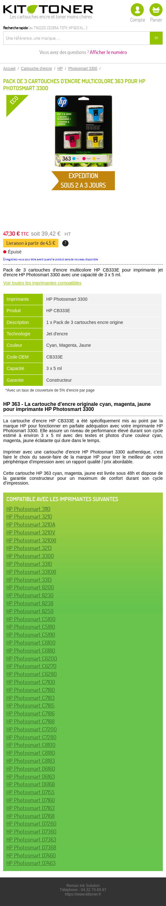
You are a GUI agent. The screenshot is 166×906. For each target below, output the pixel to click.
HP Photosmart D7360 (31, 831)
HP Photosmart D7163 (30, 808)
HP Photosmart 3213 (29, 548)
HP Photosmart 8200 (30, 587)
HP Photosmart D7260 (31, 823)
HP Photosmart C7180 (30, 690)
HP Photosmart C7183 (30, 697)
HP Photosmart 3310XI (31, 571)
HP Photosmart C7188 (30, 721)
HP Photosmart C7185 (30, 705)
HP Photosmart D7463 (31, 863)
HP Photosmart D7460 (31, 855)
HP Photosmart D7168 (30, 816)
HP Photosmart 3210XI (31, 540)
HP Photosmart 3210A (30, 524)
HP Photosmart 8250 (30, 611)
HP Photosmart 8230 (30, 595)
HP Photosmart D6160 (30, 768)
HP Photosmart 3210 (29, 516)
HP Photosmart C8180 (30, 752)
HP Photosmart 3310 (29, 563)
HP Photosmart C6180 (30, 650)
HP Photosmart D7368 (31, 847)
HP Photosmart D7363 (31, 839)
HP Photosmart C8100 (31, 744)
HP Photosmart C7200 (31, 729)
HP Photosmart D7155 (30, 792)
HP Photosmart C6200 (31, 658)
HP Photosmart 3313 (29, 579)
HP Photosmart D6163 (30, 776)
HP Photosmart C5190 (30, 634)
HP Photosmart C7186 (30, 713)
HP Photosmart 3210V (30, 532)
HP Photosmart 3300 (30, 556)
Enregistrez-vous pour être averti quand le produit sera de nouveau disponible (50, 259)
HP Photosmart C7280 (31, 737)
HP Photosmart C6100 (31, 642)
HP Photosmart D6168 (30, 784)
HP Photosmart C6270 (31, 666)
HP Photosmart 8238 (29, 603)
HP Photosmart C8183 (30, 760)
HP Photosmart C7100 (30, 682)
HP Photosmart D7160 (30, 800)
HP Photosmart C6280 (31, 674)
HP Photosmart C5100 (31, 619)
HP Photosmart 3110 (28, 509)
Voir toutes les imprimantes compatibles (42, 282)
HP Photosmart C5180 (30, 626)
